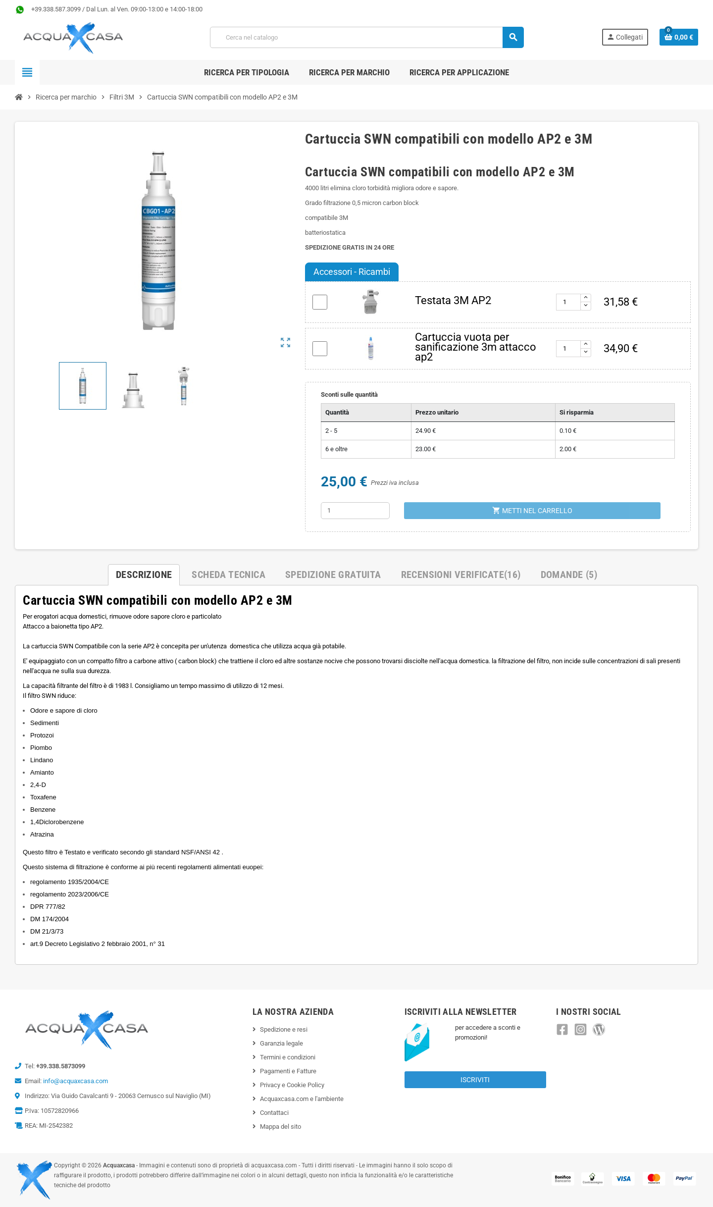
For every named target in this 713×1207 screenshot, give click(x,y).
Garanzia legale (281, 1043)
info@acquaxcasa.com (75, 1081)
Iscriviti (475, 1080)
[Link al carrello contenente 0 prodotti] (679, 37)
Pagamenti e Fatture (288, 1071)
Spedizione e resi (283, 1029)
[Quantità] (355, 510)
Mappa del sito (280, 1126)
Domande (569, 574)
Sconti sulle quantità (349, 394)
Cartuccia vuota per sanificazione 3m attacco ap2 (475, 347)
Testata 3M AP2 (453, 300)
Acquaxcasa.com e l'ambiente (302, 1098)
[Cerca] (366, 37)
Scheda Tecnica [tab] (228, 574)
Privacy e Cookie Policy (292, 1085)
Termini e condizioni (287, 1057)
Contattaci (274, 1112)
